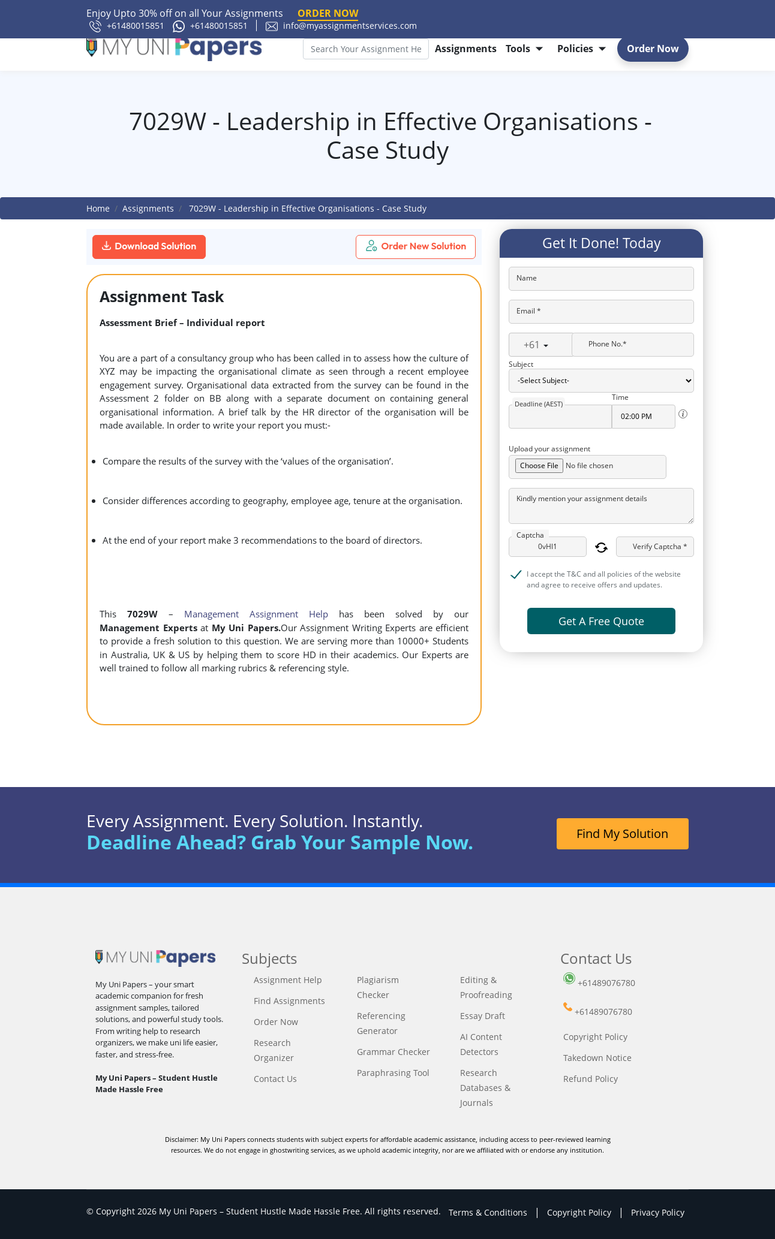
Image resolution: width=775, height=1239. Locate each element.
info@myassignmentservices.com (341, 25)
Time (620, 397)
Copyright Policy (595, 1036)
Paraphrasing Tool (393, 1072)
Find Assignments (289, 1000)
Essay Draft (482, 1015)
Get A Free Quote (601, 621)
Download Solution (149, 246)
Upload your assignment (549, 448)
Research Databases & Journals (485, 1087)
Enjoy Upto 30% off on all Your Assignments (222, 13)
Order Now (653, 48)
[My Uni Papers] (174, 49)
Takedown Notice (597, 1057)
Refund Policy (590, 1078)
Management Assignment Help (256, 614)
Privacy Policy (657, 1212)
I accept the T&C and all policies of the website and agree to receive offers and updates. (604, 575)
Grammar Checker (393, 1051)
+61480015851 (126, 25)
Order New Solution (415, 245)
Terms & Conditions (488, 1212)
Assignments (466, 48)
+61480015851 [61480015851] (210, 25)
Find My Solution (622, 833)
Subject (521, 364)
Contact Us (275, 1078)
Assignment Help (288, 979)
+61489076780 (599, 982)
